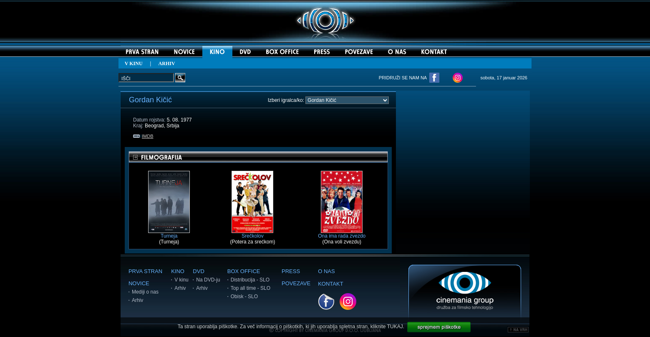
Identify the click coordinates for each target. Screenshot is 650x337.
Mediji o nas (145, 292)
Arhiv (137, 300)
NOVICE (138, 283)
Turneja (169, 233)
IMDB (143, 136)
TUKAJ (395, 326)
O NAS (326, 271)
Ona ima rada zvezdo (341, 233)
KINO (177, 271)
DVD (198, 271)
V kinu (181, 280)
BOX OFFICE (243, 271)
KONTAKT (330, 284)
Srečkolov (252, 233)
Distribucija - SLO (250, 280)
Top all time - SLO (250, 288)
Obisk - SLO (244, 296)
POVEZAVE (296, 283)
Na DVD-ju (208, 280)
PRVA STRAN (145, 271)
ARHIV (167, 63)
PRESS (291, 271)
